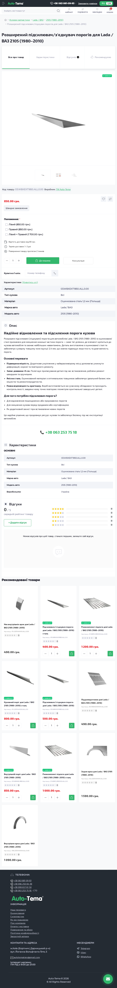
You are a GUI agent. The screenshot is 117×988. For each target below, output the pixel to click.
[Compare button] (110, 199)
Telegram (85, 948)
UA (109, 3)
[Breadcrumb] (5, 20)
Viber (83, 952)
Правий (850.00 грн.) (19, 229)
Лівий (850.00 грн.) (18, 224)
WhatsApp (86, 956)
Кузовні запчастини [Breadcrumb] (19, 20)
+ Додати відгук (17, 522)
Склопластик (17, 916)
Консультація (78, 260)
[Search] (58, 10)
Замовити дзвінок (87, 3)
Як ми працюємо (19, 919)
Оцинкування (17, 913)
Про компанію (17, 923)
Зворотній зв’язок (19, 936)
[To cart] (71, 653)
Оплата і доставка (19, 926)
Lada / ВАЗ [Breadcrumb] (38, 20)
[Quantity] (13, 261)
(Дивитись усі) (30, 282)
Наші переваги (18, 909)
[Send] (55, 273)
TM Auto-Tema (63, 189)
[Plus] (19, 261)
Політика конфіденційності (24, 933)
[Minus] (7, 261)
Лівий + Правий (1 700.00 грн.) (25, 234)
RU (103, 3)
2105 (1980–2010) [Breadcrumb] (54, 20)
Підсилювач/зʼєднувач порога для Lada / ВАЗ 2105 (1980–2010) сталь (58, 630)
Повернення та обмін (21, 929)
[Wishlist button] (103, 199)
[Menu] (3, 3)
